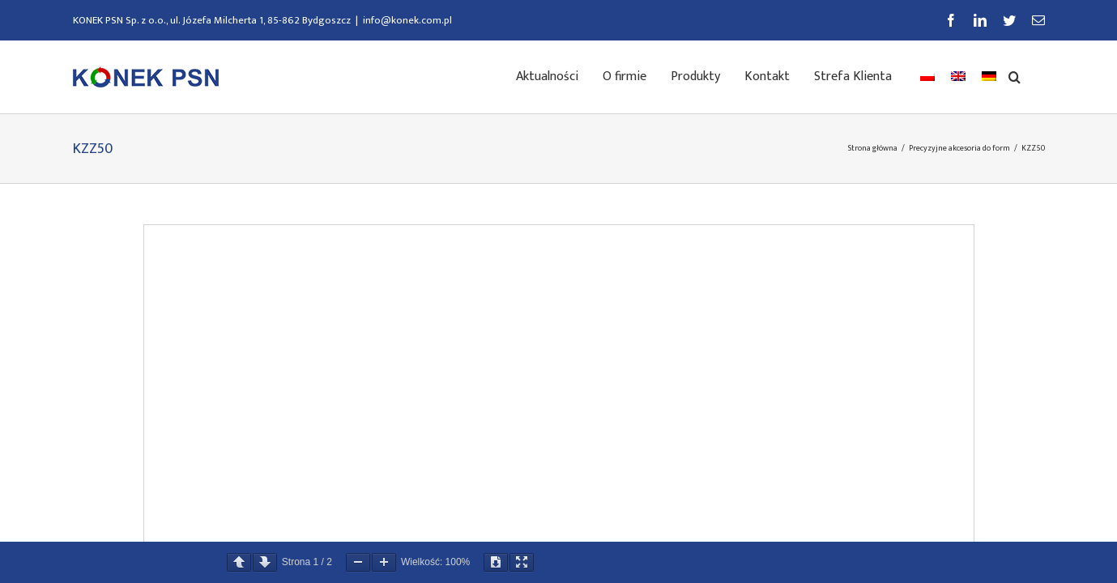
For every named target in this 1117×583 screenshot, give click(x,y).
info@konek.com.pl (407, 20)
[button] (1039, 75)
